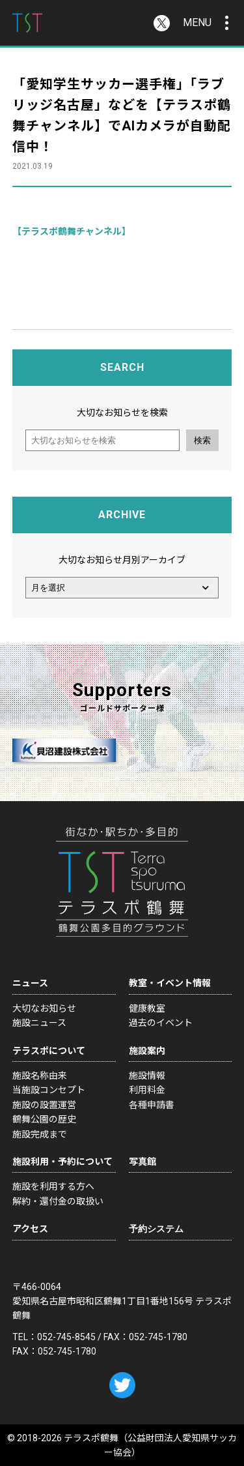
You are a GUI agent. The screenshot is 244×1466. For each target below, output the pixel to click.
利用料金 (147, 1090)
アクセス (30, 1229)
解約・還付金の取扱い (57, 1201)
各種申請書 (151, 1105)
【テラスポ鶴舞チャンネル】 (71, 231)
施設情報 (147, 1075)
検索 (202, 440)
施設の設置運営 (44, 1105)
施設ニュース (39, 1023)
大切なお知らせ (44, 1008)
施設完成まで (39, 1134)
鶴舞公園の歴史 (44, 1119)
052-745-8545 (66, 1337)
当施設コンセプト (48, 1090)
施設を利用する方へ (53, 1186)
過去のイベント (161, 1023)
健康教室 (147, 1008)
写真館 (142, 1161)
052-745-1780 (158, 1337)
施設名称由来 (39, 1075)
